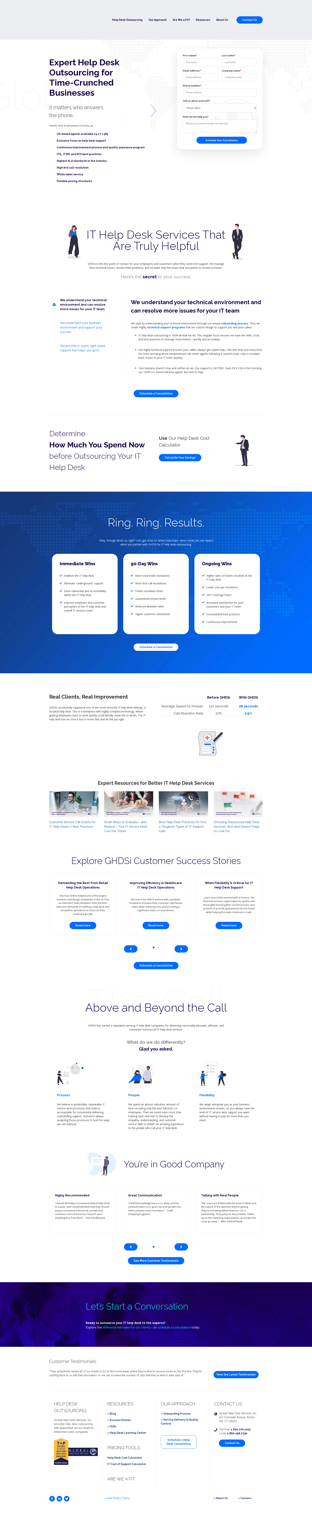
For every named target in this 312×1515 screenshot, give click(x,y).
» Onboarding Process (175, 1392)
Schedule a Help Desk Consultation (178, 1421)
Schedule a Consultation (156, 372)
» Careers (244, 1477)
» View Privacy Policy (117, 1477)
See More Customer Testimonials (156, 1240)
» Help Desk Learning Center (126, 1411)
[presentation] (130, 928)
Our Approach (158, 9)
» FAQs (111, 1405)
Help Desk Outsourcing (127, 9)
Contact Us (249, 9)
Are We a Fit (121, 1458)
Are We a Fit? (181, 9)
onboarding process (234, 302)
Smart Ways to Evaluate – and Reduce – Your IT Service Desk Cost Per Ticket (125, 806)
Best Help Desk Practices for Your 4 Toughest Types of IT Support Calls (182, 806)
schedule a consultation (174, 1306)
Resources (203, 9)
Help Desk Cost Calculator (124, 1436)
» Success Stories (119, 1399)
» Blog (111, 1392)
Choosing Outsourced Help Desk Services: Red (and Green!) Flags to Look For (236, 806)
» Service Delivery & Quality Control (179, 1400)
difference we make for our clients (126, 1306)
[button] (154, 927)
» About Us (220, 1477)
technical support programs (166, 306)
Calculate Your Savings (180, 436)
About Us (222, 9)
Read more (82, 904)
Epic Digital (255, 1505)
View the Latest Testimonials (236, 1353)
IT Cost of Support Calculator (126, 1443)
